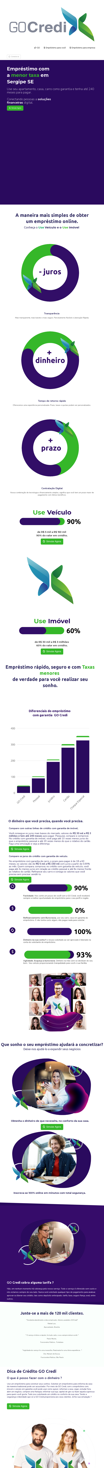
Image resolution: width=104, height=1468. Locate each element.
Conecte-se (13, 57)
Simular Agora (15, 108)
